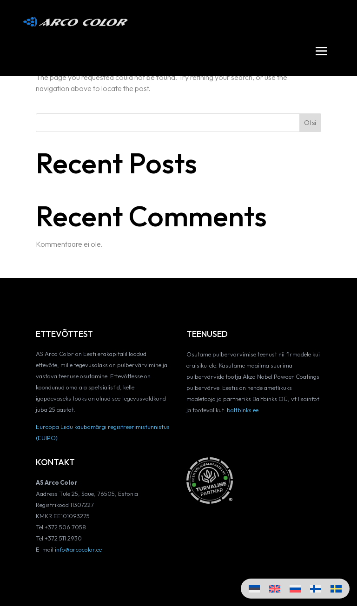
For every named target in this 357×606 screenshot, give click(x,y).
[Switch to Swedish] (336, 588)
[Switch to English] (274, 588)
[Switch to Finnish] (315, 588)
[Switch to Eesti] (254, 588)
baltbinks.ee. (243, 410)
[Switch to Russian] (295, 588)
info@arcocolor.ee (78, 549)
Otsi (310, 123)
